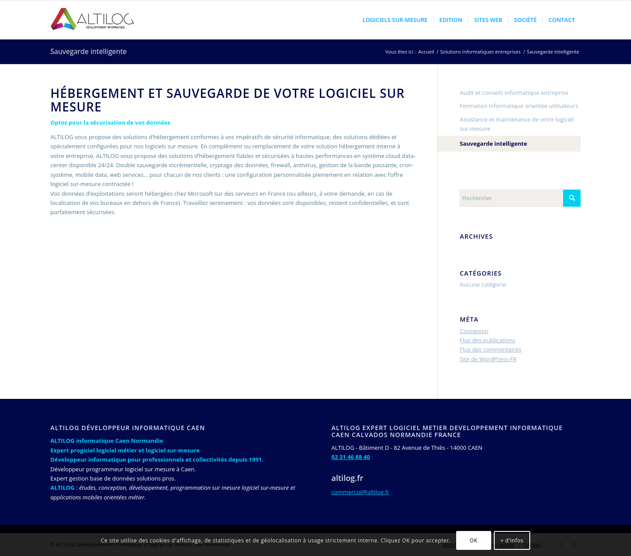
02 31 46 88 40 (350, 457)
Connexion (474, 331)
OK (474, 540)
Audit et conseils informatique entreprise (514, 93)
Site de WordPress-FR (488, 359)
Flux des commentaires (490, 349)
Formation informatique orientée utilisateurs (519, 106)
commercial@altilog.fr (360, 492)
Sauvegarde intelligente (88, 51)
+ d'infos (512, 540)
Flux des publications (487, 340)
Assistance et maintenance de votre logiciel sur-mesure (517, 124)
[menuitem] (395, 19)
